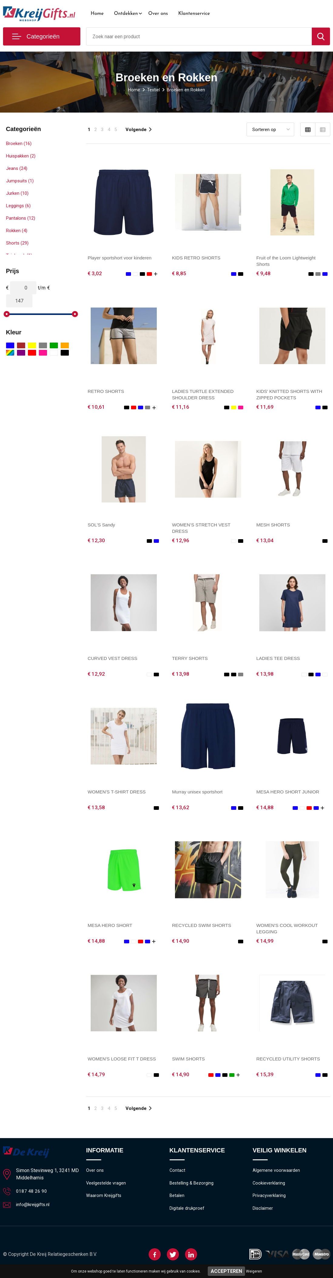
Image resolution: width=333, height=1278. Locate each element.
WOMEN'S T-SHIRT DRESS (118, 793)
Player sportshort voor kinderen (121, 257)
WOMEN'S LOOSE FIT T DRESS (124, 1060)
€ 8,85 (179, 273)
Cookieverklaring (269, 1186)
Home (97, 13)
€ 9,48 (263, 273)
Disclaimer (263, 1212)
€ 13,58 (96, 809)
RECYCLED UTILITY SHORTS (290, 1060)
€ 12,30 (96, 541)
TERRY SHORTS (191, 659)
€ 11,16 (181, 407)
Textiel (153, 90)
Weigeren (254, 1271)
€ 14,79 (96, 1076)
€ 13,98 (181, 675)
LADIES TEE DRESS (279, 659)
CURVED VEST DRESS (114, 659)
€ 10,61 (96, 407)
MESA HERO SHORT (111, 926)
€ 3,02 (95, 273)
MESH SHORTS (274, 525)
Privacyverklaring (269, 1199)
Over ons (158, 13)
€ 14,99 (265, 942)
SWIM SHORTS (189, 1060)
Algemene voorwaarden (276, 1173)
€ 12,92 (96, 675)
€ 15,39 (265, 1076)
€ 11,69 (265, 407)
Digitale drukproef (187, 1212)
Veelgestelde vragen (106, 1186)
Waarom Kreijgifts (104, 1199)
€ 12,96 (181, 541)
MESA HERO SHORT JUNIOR (289, 793)
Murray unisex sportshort (198, 793)
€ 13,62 (181, 809)
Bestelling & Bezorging (192, 1186)
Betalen (177, 1199)
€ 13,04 (265, 541)
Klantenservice (194, 13)
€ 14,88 (265, 809)
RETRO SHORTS (107, 391)
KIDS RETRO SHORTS (197, 257)
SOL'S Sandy (102, 525)
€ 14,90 (181, 942)
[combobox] (199, 36)
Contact (178, 1173)
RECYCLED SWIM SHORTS (203, 926)
